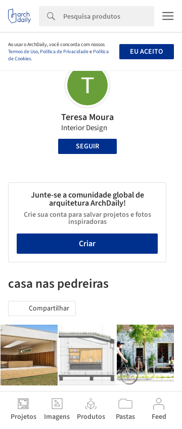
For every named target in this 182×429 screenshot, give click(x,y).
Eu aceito (146, 52)
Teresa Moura (87, 117)
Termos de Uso (23, 51)
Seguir (87, 146)
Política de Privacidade (64, 51)
